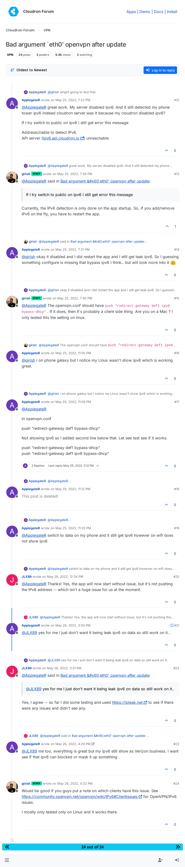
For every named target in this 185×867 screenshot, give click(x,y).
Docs (158, 11)
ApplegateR (37, 92)
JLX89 (27, 576)
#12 (176, 100)
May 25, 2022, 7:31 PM (72, 249)
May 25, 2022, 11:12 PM (72, 489)
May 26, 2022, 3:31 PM (64, 668)
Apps (131, 11)
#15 (176, 298)
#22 (176, 668)
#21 (176, 625)
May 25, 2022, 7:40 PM (74, 298)
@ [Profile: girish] (53, 92)
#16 (176, 353)
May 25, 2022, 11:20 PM (73, 528)
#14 (176, 249)
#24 (176, 783)
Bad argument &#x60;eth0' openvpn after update (104, 181)
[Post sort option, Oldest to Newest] (28, 70)
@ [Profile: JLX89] (29, 632)
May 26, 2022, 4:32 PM (74, 783)
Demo (144, 11)
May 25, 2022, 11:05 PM (73, 353)
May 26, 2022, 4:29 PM (73, 744)
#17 (176, 402)
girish (26, 174)
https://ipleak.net (129, 702)
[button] (7, 860)
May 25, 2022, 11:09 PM (73, 402)
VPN (10, 54)
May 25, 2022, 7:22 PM (72, 100)
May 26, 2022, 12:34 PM (65, 576)
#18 (176, 489)
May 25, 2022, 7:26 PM (74, 174)
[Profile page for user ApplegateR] (12, 103)
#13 (176, 174)
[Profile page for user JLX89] (12, 580)
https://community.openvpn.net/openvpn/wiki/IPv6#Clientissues (82, 796)
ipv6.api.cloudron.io (63, 138)
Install (172, 11)
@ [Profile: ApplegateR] (34, 107)
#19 (176, 528)
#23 (176, 744)
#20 (176, 576)
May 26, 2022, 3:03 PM (73, 625)
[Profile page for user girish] (12, 177)
